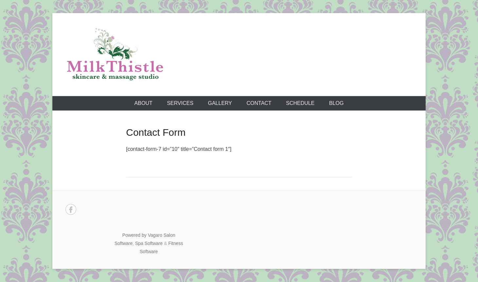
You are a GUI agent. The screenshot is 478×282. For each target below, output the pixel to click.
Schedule (300, 103)
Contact (259, 103)
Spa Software (149, 243)
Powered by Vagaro (142, 235)
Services (180, 103)
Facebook (70, 209)
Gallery (220, 103)
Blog (336, 103)
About (143, 103)
